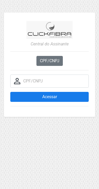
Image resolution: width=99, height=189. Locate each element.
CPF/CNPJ (49, 60)
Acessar (49, 96)
